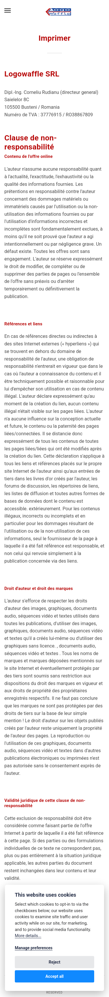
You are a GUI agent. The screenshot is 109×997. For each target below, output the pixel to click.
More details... (28, 935)
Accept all (54, 976)
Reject (54, 962)
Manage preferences (34, 948)
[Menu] (7, 10)
